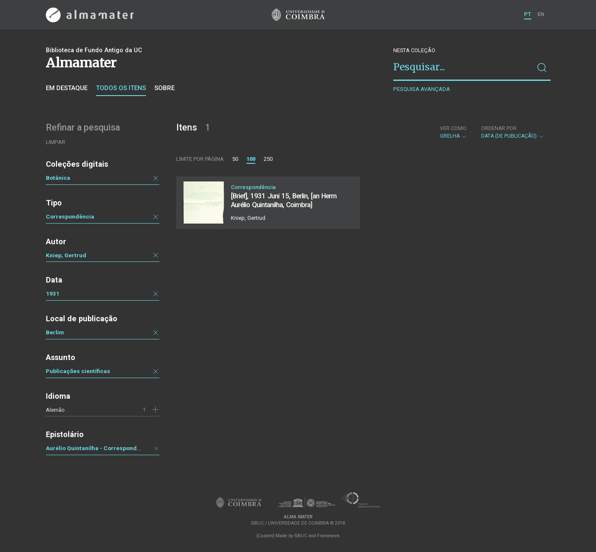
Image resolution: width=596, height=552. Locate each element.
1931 (52, 293)
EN (541, 14)
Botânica (58, 177)
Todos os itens (121, 88)
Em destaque (66, 88)
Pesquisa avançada (421, 89)
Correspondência (70, 216)
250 (268, 159)
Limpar (55, 142)
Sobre (164, 88)
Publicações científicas (78, 371)
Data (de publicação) (512, 132)
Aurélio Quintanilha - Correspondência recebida (112, 448)
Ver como (453, 128)
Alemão (55, 409)
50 (235, 159)
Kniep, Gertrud (66, 255)
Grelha (453, 132)
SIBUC (300, 536)
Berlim (55, 332)
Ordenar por (499, 128)
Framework (328, 536)
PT (527, 14)
